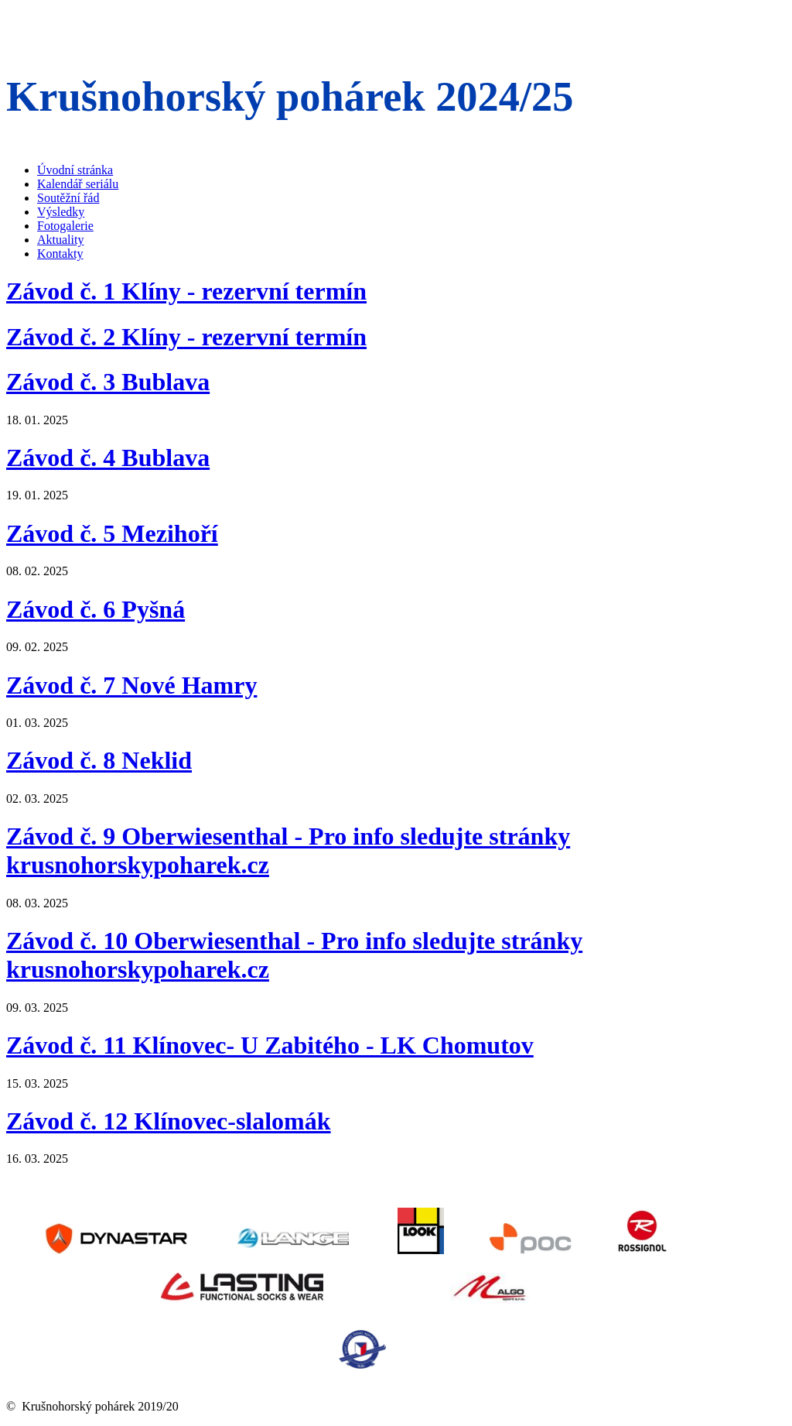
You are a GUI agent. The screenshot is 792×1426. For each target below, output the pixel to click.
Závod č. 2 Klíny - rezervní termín (186, 337)
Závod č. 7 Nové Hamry (131, 685)
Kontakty (60, 253)
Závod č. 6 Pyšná (95, 609)
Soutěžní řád (68, 197)
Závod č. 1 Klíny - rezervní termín (186, 291)
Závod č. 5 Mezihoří (112, 533)
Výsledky (60, 211)
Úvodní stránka (75, 170)
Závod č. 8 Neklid (99, 760)
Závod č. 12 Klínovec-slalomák (168, 1121)
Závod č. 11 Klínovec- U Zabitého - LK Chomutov (270, 1045)
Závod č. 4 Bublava (108, 457)
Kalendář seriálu (77, 183)
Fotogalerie (65, 225)
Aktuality (60, 239)
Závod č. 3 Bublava (108, 382)
